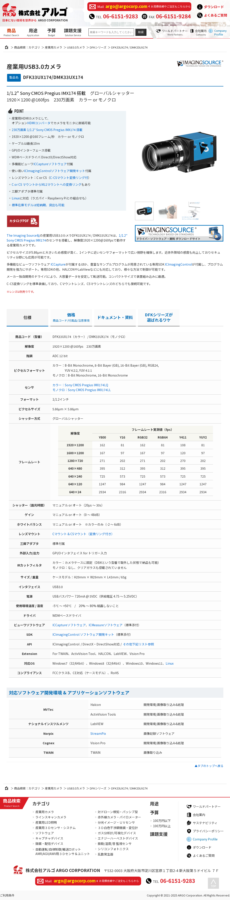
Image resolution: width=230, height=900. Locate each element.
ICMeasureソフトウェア (106, 625)
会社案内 (201, 32)
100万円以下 (162, 820)
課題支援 (73, 32)
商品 (11, 32)
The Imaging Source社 (23, 235)
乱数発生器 (105, 854)
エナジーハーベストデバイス (118, 838)
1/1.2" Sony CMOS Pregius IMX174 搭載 (46, 93)
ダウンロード (214, 6)
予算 (51, 32)
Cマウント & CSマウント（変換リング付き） (83, 534)
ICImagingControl (178, 264)
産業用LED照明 (46, 822)
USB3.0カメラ (76, 47)
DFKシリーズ (98, 47)
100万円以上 (162, 825)
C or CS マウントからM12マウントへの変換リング (46, 184)
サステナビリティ (205, 822)
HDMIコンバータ (38, 123)
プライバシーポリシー (208, 830)
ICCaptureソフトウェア (50, 164)
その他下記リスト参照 (138, 644)
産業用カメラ (53, 47)
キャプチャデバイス (49, 838)
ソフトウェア (44, 832)
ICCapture (58, 264)
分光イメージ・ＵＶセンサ (116, 822)
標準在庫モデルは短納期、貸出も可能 (38, 205)
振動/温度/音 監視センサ (115, 843)
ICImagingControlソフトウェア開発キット (54, 171)
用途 (33, 32)
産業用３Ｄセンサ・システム (55, 827)
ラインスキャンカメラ (50, 817)
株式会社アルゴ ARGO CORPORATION (63, 870)
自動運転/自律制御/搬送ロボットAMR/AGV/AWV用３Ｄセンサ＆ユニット (62, 851)
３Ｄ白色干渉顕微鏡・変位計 (118, 827)
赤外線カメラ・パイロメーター (119, 817)
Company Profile (220, 32)
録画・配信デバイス (49, 843)
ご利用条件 (7, 895)
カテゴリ (41, 803)
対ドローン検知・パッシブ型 (118, 811)
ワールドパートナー (175, 32)
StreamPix (98, 733)
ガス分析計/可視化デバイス (117, 832)
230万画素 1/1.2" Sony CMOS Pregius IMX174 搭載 (47, 130)
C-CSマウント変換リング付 (69, 177)
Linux (16, 198)
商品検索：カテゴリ (27, 47)
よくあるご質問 (215, 15)
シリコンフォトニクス (113, 848)
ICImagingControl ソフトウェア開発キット (83, 634)
